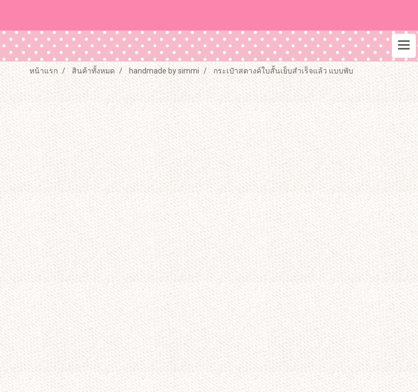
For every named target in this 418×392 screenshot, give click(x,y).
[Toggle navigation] (404, 46)
